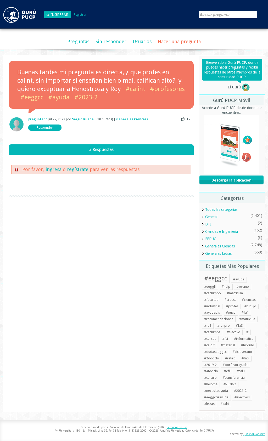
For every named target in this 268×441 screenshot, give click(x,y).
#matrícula (247, 319)
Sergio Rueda (83, 119)
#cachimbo (212, 293)
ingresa (54, 169)
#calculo (210, 378)
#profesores (167, 89)
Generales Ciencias (132, 119)
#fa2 (207, 325)
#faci (245, 358)
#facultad (211, 300)
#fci (225, 339)
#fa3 (239, 325)
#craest (230, 300)
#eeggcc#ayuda (216, 397)
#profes (232, 306)
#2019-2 (210, 365)
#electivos (242, 397)
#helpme (210, 384)
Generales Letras (218, 253)
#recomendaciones (218, 319)
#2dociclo (211, 358)
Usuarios (142, 41)
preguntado (38, 119)
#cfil (227, 371)
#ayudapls (212, 312)
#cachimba (212, 332)
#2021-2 (240, 391)
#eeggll (210, 287)
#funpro (223, 325)
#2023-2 (86, 97)
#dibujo (250, 306)
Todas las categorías (221, 209)
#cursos (210, 339)
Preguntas (78, 41)
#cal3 (241, 371)
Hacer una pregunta (179, 41)
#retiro (230, 358)
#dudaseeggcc (215, 352)
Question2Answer (254, 434)
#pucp (231, 312)
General (211, 217)
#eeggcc (31, 97)
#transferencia (234, 378)
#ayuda (59, 97)
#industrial (212, 306)
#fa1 (245, 312)
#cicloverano (242, 352)
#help (226, 287)
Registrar (80, 14)
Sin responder (111, 41)
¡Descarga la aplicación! (231, 180)
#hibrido (247, 345)
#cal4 (225, 404)
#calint (135, 89)
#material (228, 345)
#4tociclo (211, 371)
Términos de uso (177, 427)
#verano (242, 287)
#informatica (243, 339)
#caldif (209, 345)
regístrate (77, 169)
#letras (209, 404)
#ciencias (249, 300)
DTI (208, 224)
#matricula (235, 293)
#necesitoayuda (216, 391)
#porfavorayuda (235, 365)
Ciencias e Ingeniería (221, 231)
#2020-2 (230, 384)
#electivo (233, 332)
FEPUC (210, 239)
